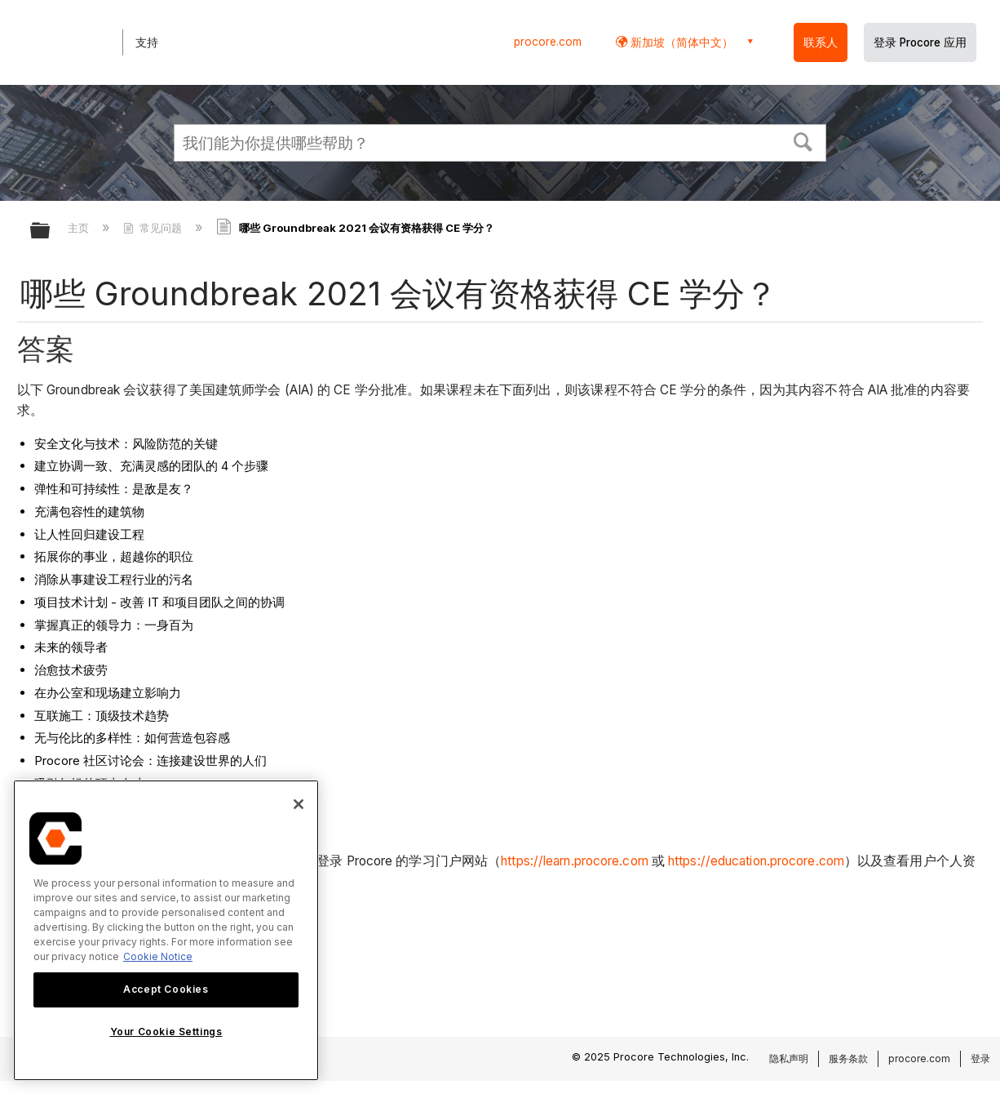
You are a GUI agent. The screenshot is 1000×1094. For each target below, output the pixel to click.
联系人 (820, 42)
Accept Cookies (165, 989)
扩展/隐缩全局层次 (50, 231)
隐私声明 (788, 1058)
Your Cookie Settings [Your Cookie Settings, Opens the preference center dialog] (166, 1031)
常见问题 (154, 227)
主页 (80, 227)
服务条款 (848, 1058)
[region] (166, 930)
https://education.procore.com (756, 861)
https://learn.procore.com (574, 861)
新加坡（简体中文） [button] (680, 42)
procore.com (548, 41)
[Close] (298, 804)
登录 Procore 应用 (920, 42)
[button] (803, 140)
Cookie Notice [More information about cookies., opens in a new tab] (157, 956)
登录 (980, 1058)
